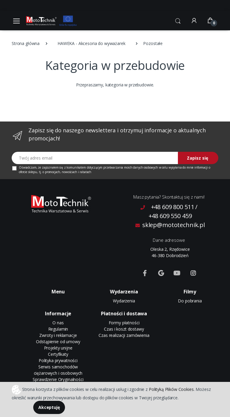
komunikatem (76, 167)
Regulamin (58, 329)
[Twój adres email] (95, 158)
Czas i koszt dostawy (124, 329)
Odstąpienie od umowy (58, 341)
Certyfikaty (58, 354)
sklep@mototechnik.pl (170, 225)
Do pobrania (190, 301)
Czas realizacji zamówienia (124, 335)
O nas (57, 323)
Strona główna (26, 43)
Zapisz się (197, 158)
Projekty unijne (58, 348)
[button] (178, 20)
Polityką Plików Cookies (171, 389)
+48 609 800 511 (172, 207)
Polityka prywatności (58, 360)
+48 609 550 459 (170, 216)
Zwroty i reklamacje (58, 335)
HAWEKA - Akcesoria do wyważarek (91, 43)
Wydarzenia (124, 301)
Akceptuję (49, 407)
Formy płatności (124, 323)
